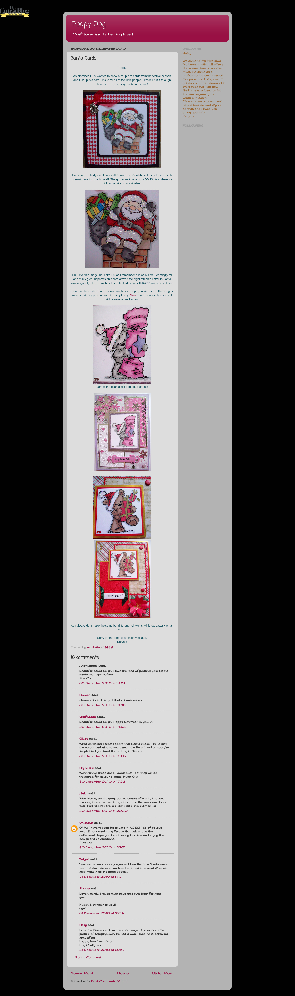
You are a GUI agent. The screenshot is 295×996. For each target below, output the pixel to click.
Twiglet (84, 859)
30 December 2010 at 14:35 (102, 705)
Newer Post (82, 973)
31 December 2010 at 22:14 (101, 913)
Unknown (86, 822)
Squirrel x (86, 768)
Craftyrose (87, 716)
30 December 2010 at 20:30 (103, 810)
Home (123, 973)
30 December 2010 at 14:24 (102, 683)
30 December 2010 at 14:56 (102, 726)
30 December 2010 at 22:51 (102, 847)
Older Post (163, 973)
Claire (133, 295)
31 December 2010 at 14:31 (101, 876)
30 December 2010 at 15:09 (102, 756)
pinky (83, 793)
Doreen (84, 695)
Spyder (84, 888)
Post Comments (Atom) (109, 981)
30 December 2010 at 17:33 (102, 781)
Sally (83, 925)
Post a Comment (88, 957)
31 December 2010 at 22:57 (102, 949)
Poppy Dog (89, 24)
